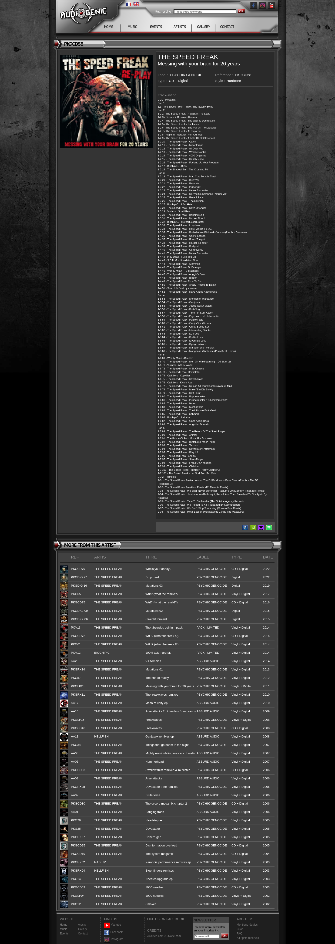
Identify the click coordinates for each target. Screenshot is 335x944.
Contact (83, 933)
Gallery (82, 929)
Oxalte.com (174, 936)
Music (63, 929)
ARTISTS (180, 26)
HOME (108, 26)
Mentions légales (247, 924)
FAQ (239, 933)
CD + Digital (178, 81)
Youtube (112, 925)
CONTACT (227, 26)
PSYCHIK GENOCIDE (187, 75)
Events (64, 933)
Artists (82, 924)
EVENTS (156, 26)
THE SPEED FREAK (188, 57)
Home (63, 924)
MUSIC (132, 26)
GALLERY (203, 26)
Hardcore (234, 81)
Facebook (113, 932)
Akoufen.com (155, 936)
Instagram (113, 939)
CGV (240, 929)
